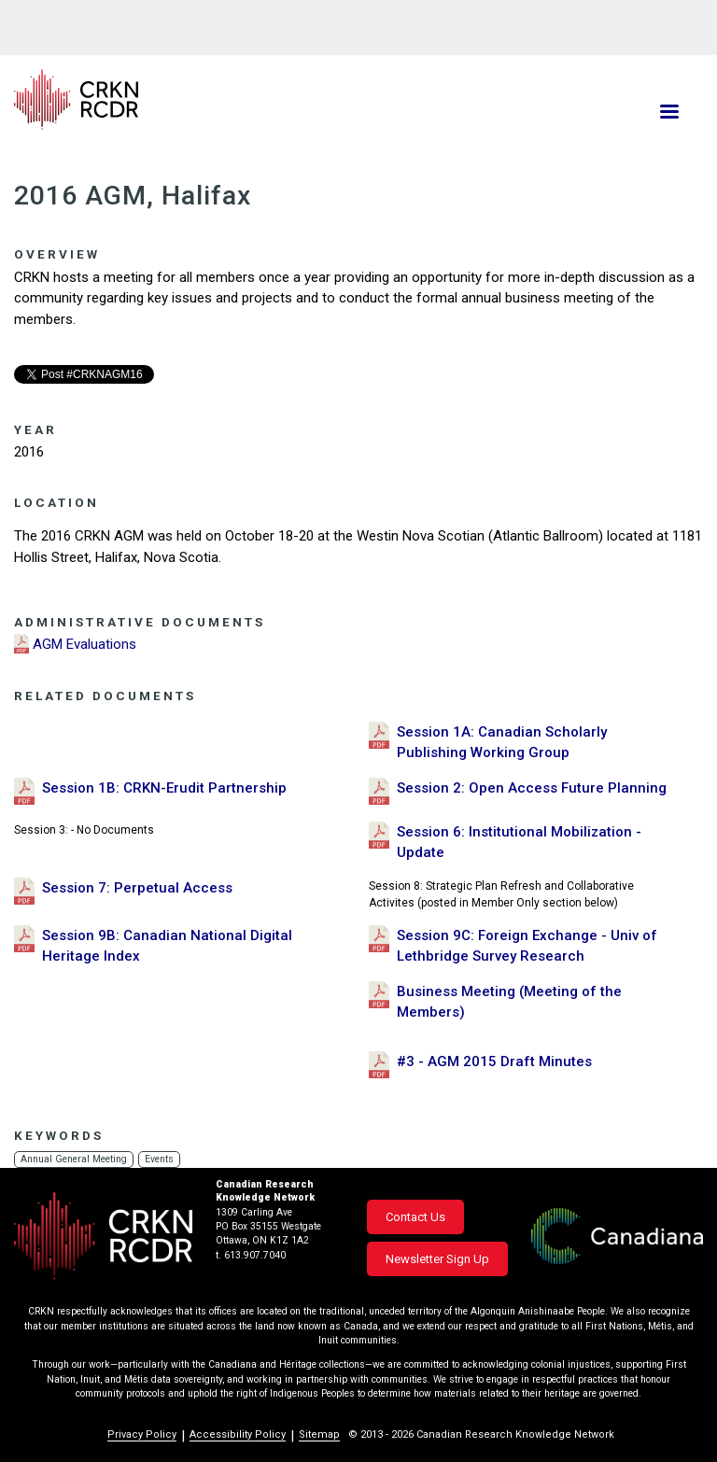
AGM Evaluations (84, 644)
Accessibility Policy (238, 1434)
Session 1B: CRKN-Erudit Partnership (164, 788)
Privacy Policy (141, 1434)
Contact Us (415, 1217)
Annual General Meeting (74, 1159)
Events (161, 1159)
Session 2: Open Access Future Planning (532, 788)
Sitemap (319, 1434)
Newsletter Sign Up (437, 1259)
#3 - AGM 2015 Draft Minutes (494, 1061)
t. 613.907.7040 (251, 1255)
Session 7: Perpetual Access (137, 887)
